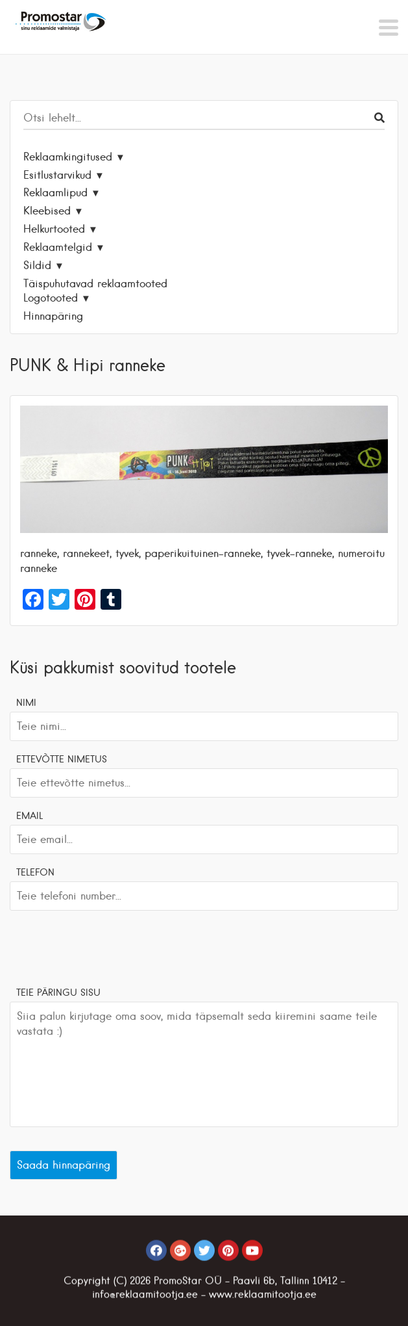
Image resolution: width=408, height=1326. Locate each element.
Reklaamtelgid (57, 247)
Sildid (37, 265)
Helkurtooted (54, 228)
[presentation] (108, 946)
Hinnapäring (53, 315)
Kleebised (47, 210)
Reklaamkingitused (67, 156)
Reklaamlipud (55, 192)
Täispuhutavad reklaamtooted (95, 283)
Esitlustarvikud (57, 174)
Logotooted (50, 297)
